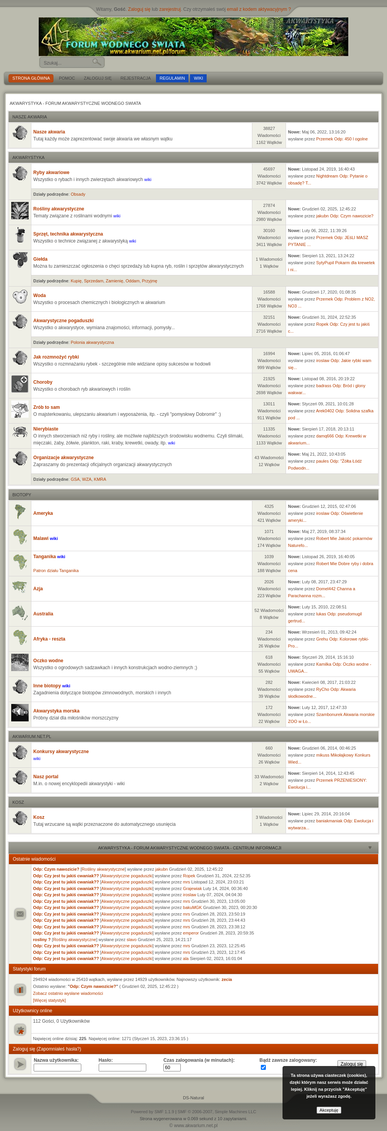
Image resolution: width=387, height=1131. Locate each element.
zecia (226, 979)
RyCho (322, 689)
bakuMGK (192, 907)
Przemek (324, 139)
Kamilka (323, 664)
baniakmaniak (329, 820)
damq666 (325, 436)
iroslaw (322, 360)
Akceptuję (329, 1110)
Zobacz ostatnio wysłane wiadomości (68, 993)
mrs (186, 882)
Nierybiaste (45, 429)
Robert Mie (326, 538)
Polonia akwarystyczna (92, 342)
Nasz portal (45, 776)
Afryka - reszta (49, 639)
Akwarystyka (28, 157)
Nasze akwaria (29, 116)
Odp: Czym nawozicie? (352, 216)
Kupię (76, 280)
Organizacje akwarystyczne (63, 457)
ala (186, 958)
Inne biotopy (47, 686)
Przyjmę (150, 280)
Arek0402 (325, 410)
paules (322, 461)
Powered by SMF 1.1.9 (152, 1111)
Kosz (18, 802)
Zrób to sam (46, 407)
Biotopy (21, 494)
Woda (39, 295)
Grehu (322, 639)
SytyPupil (325, 262)
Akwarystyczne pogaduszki (63, 320)
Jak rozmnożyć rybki (56, 357)
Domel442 (326, 588)
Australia (43, 614)
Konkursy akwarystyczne (61, 751)
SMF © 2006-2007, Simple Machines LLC (217, 1111)
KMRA (100, 479)
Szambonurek (329, 714)
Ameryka (43, 513)
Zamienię (114, 280)
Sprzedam (93, 280)
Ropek (322, 324)
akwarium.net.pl (31, 736)
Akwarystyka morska (56, 711)
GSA (75, 479)
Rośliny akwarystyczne (58, 209)
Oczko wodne (48, 660)
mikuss (322, 755)
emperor (191, 933)
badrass (323, 385)
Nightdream (327, 176)
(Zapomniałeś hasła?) (58, 1049)
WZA (86, 479)
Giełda (40, 259)
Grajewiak (192, 888)
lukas (321, 614)
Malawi (41, 538)
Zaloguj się (139, 9)
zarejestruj (170, 9)
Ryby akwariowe (51, 172)
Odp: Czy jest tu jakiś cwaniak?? (66, 875)
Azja (38, 588)
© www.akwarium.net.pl (194, 1125)
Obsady (78, 194)
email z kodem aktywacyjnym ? (259, 9)
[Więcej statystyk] (49, 1000)
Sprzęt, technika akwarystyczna (68, 234)
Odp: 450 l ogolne (351, 139)
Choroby (42, 382)
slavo (132, 939)
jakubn (322, 216)
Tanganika (45, 556)
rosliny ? (42, 939)
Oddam (133, 280)
